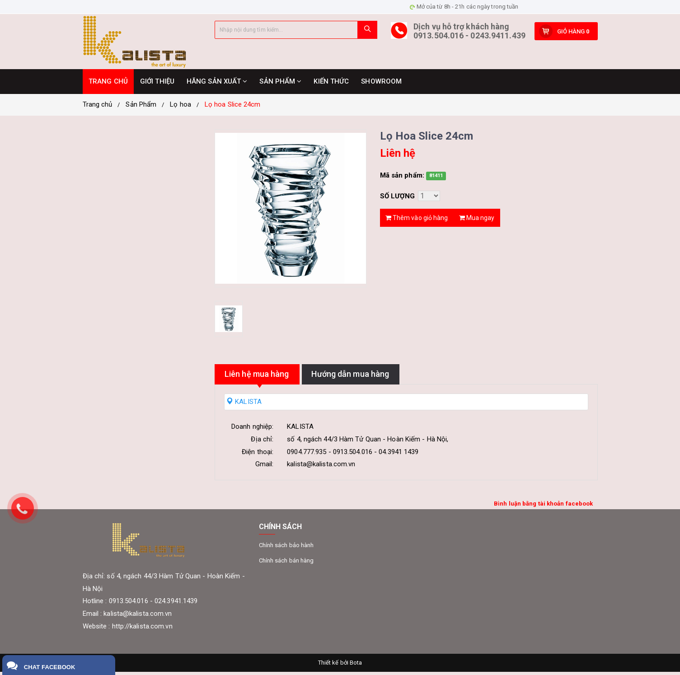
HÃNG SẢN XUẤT (217, 84)
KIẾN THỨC (331, 84)
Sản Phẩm (141, 107)
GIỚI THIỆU (157, 84)
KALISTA (244, 405)
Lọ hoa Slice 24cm (233, 107)
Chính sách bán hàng (286, 563)
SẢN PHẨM (280, 84)
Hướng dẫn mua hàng (382, 377)
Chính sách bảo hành (286, 548)
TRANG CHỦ (108, 84)
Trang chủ (98, 107)
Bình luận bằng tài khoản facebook (543, 506)
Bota (356, 665)
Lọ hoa (180, 107)
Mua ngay (477, 219)
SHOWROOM (381, 84)
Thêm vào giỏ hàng (416, 219)
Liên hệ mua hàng (267, 377)
